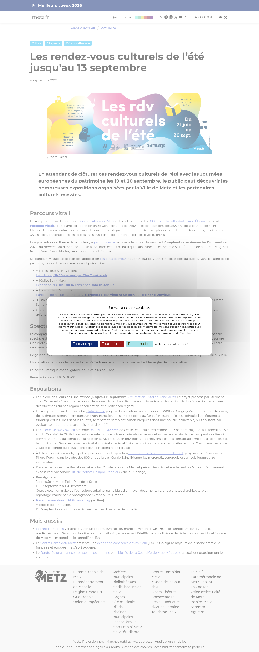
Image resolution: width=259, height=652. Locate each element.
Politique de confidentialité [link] (171, 344)
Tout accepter (84, 344)
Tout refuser (112, 344)
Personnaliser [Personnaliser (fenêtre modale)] (139, 344)
